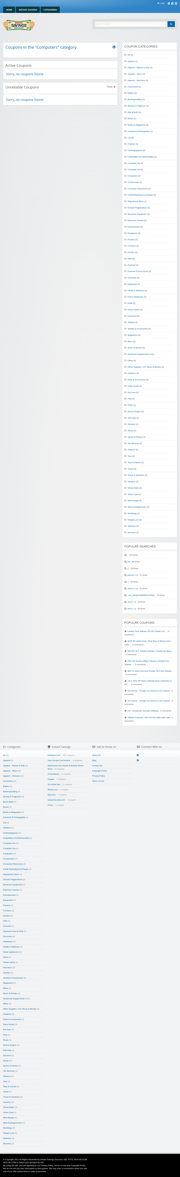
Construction (133, 182)
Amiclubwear (53, 774)
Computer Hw (134, 163)
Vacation (131, 481)
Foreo (50, 805)
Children (131, 144)
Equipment (132, 233)
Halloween (132, 284)
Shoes (130, 430)
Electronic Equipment (137, 214)
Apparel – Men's (135, 74)
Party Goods (133, 386)
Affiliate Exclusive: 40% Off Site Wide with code (149, 717)
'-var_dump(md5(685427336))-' (141, 595)
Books (130, 118)
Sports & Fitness (135, 437)
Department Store (136, 201)
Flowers (131, 239)
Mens (130, 341)
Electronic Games (136, 220)
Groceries (132, 278)
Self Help (132, 418)
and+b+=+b (133, 575)
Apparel (131, 61)
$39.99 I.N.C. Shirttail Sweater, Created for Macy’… (151, 651)
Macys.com (53, 789)
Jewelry (131, 322)
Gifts (130, 259)
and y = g (132, 608)
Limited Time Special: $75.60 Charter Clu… (147, 631)
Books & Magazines (137, 125)
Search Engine (134, 411)
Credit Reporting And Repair (140, 195)
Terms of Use (98, 781)
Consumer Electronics (137, 189)
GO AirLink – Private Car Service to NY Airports (149, 691)
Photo (130, 405)
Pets (130, 399)
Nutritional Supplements (138, 354)
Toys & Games (134, 462)
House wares (133, 310)
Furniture (132, 246)
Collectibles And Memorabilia (141, 157)
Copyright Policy (99, 771)
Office (130, 360)
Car (129, 138)
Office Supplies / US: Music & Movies (144, 367)
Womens (132, 532)
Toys (130, 456)
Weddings (132, 513)
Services (131, 424)
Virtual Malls (133, 488)
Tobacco (131, 450)
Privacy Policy (98, 776)
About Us (96, 755)
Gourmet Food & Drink (138, 271)
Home (9, 10)
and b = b (132, 602)
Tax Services (133, 443)
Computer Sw (134, 169)
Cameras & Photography (139, 131)
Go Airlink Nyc (54, 784)
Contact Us (97, 766)
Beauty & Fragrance (137, 106)
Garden (131, 252)
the (129, 562)
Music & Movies (135, 348)
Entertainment (134, 227)
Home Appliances (135, 297)
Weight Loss (133, 520)
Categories (50, 10)
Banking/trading (135, 99)
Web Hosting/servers (137, 507)
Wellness (132, 526)
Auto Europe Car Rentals (59, 760)
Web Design (133, 500)
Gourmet (132, 265)
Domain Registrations (137, 208)
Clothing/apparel (135, 150)
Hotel (130, 303)
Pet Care (132, 392)
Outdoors (132, 373)
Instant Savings (28, 10)
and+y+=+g (133, 588)
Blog (94, 760)
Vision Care (133, 494)
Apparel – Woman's (136, 80)
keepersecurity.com (56, 800)
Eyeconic (52, 795)
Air (129, 55)
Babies (131, 93)
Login (161, 3)
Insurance (132, 316)
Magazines (132, 335)
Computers (132, 176)
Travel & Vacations (136, 475)
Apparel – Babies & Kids (139, 67)
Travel (130, 469)
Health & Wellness (136, 290)
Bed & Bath (133, 112)
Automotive (133, 87)
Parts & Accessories (137, 380)
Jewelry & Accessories (138, 329)
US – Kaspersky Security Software (143, 711)
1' (128, 568)
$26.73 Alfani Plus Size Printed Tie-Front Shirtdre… (151, 671)
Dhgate (51, 779)
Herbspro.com (54, 755)
